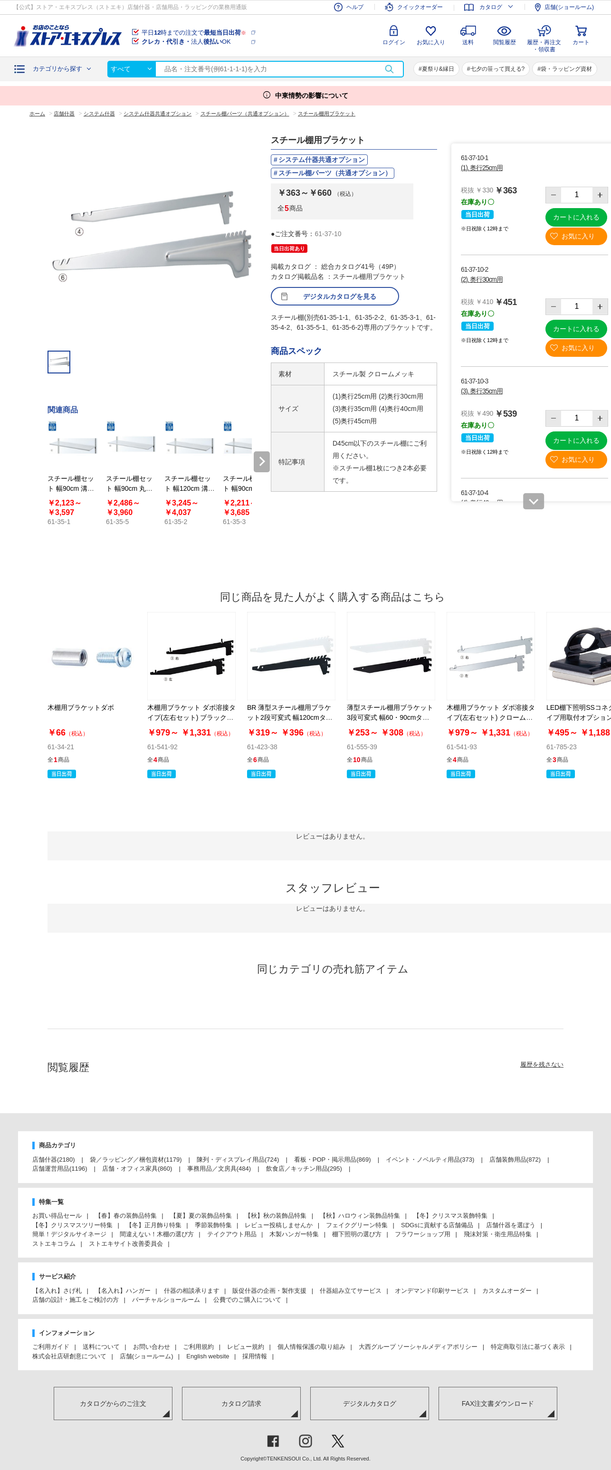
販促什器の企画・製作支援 (269, 1290)
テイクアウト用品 (232, 1234)
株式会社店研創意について (69, 1356)
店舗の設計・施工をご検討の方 (75, 1299)
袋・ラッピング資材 (566, 69)
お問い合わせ (151, 1346)
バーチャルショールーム (166, 1299)
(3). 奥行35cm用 (482, 391)
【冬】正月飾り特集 (153, 1225)
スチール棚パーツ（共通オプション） (334, 173)
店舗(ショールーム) (146, 1356)
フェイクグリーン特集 (357, 1225)
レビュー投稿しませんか (279, 1225)
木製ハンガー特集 (294, 1234)
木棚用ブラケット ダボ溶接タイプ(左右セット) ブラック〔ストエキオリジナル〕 (191, 717)
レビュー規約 (245, 1346)
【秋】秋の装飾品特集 (275, 1215)
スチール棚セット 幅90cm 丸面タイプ (129, 488)
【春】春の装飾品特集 (126, 1215)
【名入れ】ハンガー (123, 1290)
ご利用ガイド (50, 1346)
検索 (389, 69)
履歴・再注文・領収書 (544, 44)
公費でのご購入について (247, 1299)
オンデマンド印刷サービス (432, 1290)
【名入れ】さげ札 (57, 1290)
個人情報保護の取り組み (311, 1346)
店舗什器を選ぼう (510, 1225)
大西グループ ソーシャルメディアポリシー (418, 1346)
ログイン (393, 42)
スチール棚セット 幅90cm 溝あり (246, 488)
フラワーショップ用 (422, 1234)
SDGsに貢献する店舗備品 (437, 1225)
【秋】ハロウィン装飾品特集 (360, 1215)
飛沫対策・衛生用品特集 (498, 1234)
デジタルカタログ (369, 1403)
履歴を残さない (541, 1064)
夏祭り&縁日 (438, 69)
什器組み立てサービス (351, 1290)
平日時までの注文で (194, 32)
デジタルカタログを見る (339, 296)
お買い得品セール (57, 1215)
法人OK (186, 41)
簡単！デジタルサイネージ (69, 1234)
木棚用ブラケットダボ (81, 707)
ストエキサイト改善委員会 (126, 1243)
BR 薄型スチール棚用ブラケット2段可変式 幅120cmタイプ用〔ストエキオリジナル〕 (290, 717)
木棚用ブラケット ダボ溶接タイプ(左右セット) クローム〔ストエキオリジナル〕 (491, 717)
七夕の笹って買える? (497, 69)
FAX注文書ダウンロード (498, 1403)
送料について (101, 1346)
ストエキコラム (54, 1243)
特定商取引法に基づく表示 (528, 1346)
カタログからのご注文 (113, 1403)
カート (581, 42)
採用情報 (254, 1356)
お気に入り (431, 42)
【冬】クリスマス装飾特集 (450, 1215)
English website (207, 1356)
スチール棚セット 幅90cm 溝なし (71, 488)
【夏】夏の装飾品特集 (201, 1215)
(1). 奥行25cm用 (482, 168)
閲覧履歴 (504, 42)
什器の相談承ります (192, 1290)
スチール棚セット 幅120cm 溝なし (189, 488)
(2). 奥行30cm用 (482, 279)
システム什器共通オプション (321, 159)
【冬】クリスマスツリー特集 (72, 1225)
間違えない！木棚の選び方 (157, 1234)
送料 (468, 42)
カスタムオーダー (507, 1290)
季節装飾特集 (213, 1225)
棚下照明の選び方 (357, 1234)
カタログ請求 (241, 1403)
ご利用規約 (198, 1346)
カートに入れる (576, 217)
